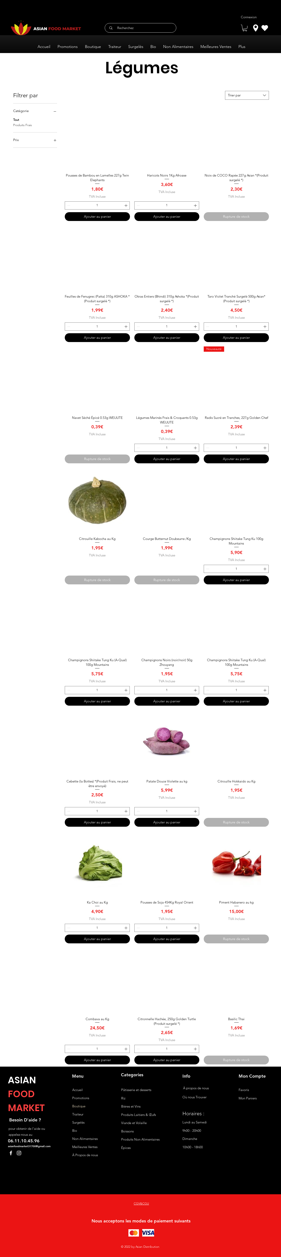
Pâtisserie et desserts (136, 1090)
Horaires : (193, 1114)
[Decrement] (68, 205)
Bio (74, 1130)
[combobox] (247, 95)
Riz (123, 1098)
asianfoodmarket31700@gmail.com (29, 1146)
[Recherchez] (142, 27)
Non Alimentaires (85, 1139)
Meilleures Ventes (84, 1147)
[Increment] (126, 205)
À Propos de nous (85, 1155)
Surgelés (78, 1122)
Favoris (244, 1090)
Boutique (78, 1106)
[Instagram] (19, 1153)
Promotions (80, 1098)
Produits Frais (22, 125)
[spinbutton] (97, 205)
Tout (16, 119)
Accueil (77, 1090)
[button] (245, 28)
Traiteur (77, 1114)
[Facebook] (11, 1153)
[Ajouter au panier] (97, 216)
